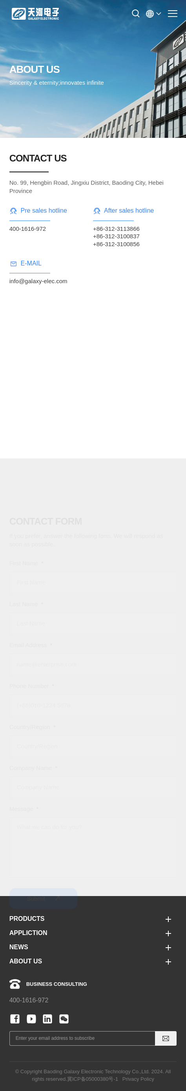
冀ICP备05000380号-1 (92, 1079)
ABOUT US (25, 961)
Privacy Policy (138, 1079)
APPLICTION (28, 933)
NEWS (18, 947)
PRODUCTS (27, 918)
